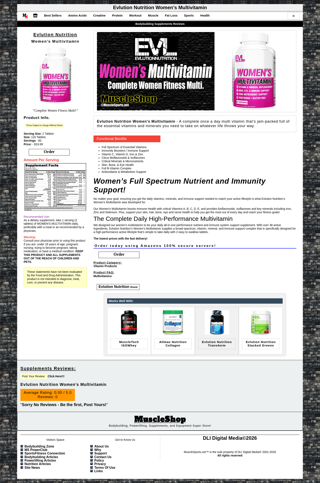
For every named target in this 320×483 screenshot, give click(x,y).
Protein (117, 15)
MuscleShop (160, 419)
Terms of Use (104, 467)
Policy (99, 460)
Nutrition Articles (37, 464)
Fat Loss (171, 15)
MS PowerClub (35, 450)
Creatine (99, 15)
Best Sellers (53, 15)
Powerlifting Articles (40, 460)
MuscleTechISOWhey (129, 343)
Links (98, 471)
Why (97, 450)
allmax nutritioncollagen (173, 343)
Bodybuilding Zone (39, 446)
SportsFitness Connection (44, 453)
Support (100, 453)
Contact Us (102, 457)
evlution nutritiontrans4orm (217, 343)
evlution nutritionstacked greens (261, 343)
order (49, 151)
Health (205, 15)
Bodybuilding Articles (41, 457)
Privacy (100, 464)
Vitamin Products (105, 266)
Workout (135, 15)
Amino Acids (77, 15)
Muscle (153, 15)
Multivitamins (102, 276)
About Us (101, 446)
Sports (189, 15)
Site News (32, 467)
